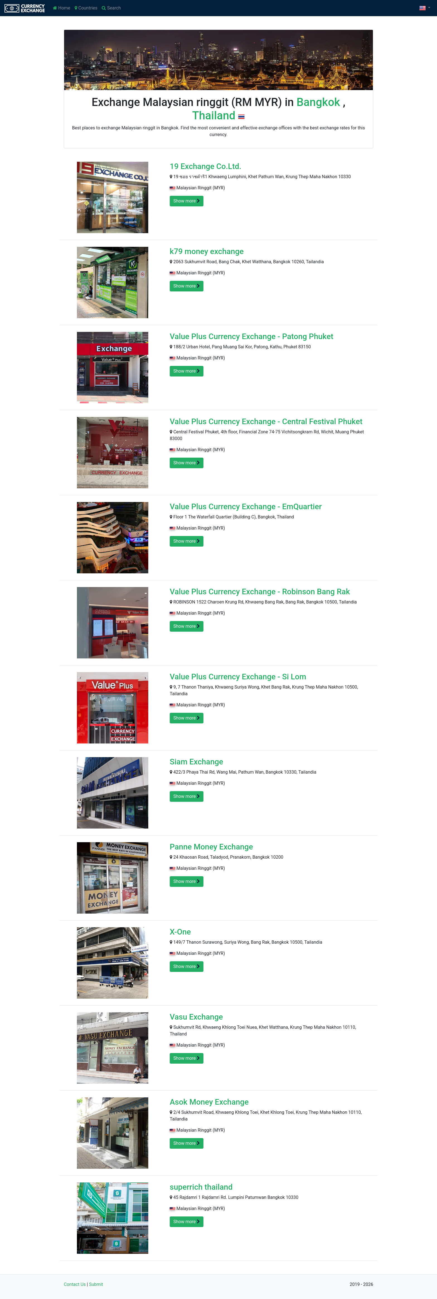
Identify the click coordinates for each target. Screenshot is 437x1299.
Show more (186, 201)
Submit (96, 1284)
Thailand (215, 115)
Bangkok (320, 102)
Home (61, 8)
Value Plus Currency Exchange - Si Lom (238, 676)
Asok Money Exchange (209, 1102)
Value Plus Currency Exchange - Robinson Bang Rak (260, 591)
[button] (425, 8)
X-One (180, 931)
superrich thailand (201, 1187)
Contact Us (75, 1284)
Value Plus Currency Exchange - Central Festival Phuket (266, 421)
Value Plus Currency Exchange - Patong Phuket (251, 336)
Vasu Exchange (196, 1017)
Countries (86, 8)
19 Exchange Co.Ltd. (205, 166)
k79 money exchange (207, 251)
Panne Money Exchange (211, 846)
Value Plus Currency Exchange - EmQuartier (246, 506)
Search (111, 8)
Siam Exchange (196, 761)
